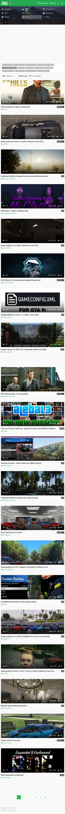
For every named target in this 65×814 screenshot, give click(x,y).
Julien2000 (7, 248)
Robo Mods (7, 317)
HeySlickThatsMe (9, 213)
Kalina (5, 674)
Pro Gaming (7, 708)
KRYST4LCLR (8, 283)
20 (46, 797)
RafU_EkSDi (7, 352)
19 (41, 797)
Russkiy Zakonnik (9, 179)
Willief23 (6, 639)
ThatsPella (7, 777)
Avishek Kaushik (9, 396)
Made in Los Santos (8, 810)
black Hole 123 (8, 570)
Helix (5, 604)
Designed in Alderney (9, 808)
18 (36, 797)
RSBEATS (7, 535)
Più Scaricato (30, 76)
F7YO (5, 109)
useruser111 (7, 743)
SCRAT (5, 144)
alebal (5, 431)
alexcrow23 (7, 466)
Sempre (7, 76)
